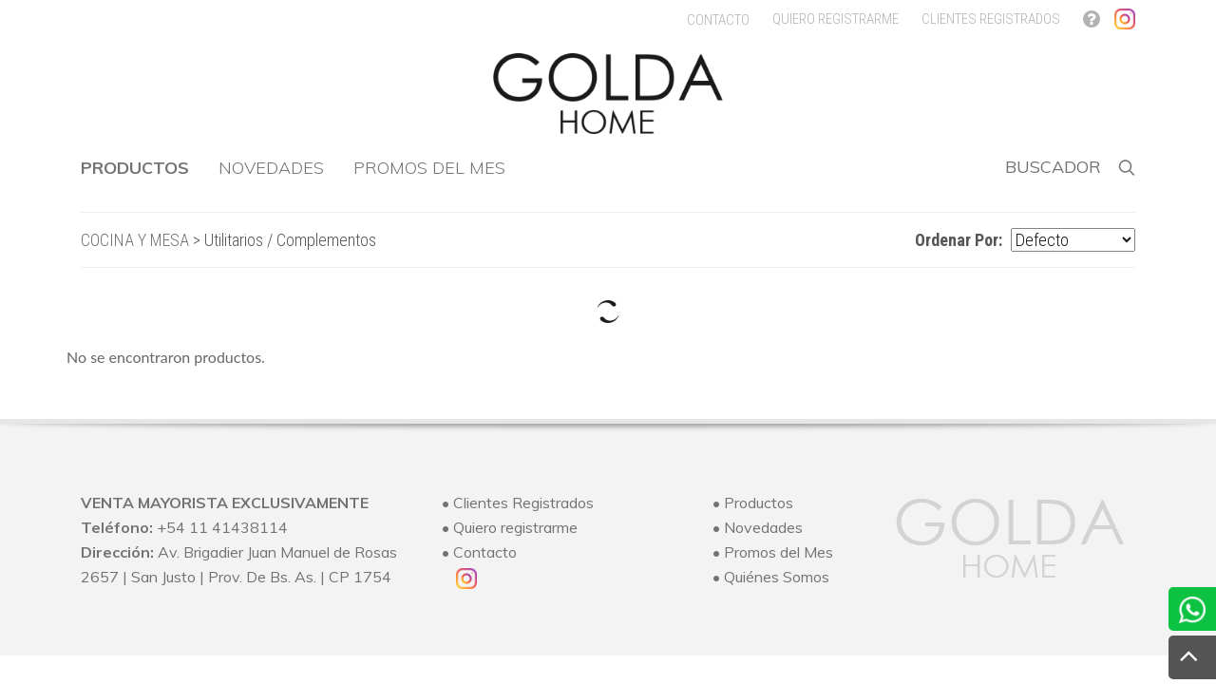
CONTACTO (718, 19)
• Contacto (479, 551)
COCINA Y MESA (135, 240)
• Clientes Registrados (518, 502)
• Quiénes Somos (770, 576)
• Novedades (757, 527)
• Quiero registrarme (510, 527)
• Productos (752, 502)
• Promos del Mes (772, 551)
